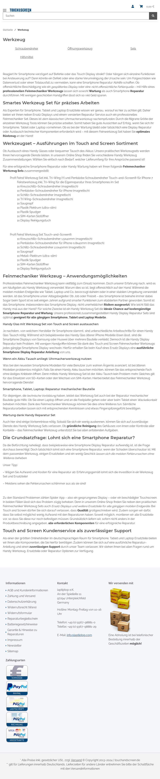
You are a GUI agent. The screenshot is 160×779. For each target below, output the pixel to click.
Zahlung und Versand (21, 596)
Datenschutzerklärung (21, 601)
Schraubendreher (26, 48)
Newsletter (14, 645)
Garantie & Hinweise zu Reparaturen (22, 632)
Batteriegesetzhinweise (22, 624)
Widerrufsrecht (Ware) (21, 607)
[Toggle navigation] (4, 9)
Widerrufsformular (19, 613)
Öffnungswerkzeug (80, 48)
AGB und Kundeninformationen (27, 590)
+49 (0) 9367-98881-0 (81, 622)
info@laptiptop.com (79, 635)
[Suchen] (76, 16)
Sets (133, 48)
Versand (76, 760)
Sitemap (12, 651)
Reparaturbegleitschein (22, 618)
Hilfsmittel (26, 57)
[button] (133, 6)
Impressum (14, 640)
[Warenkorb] (147, 6)
